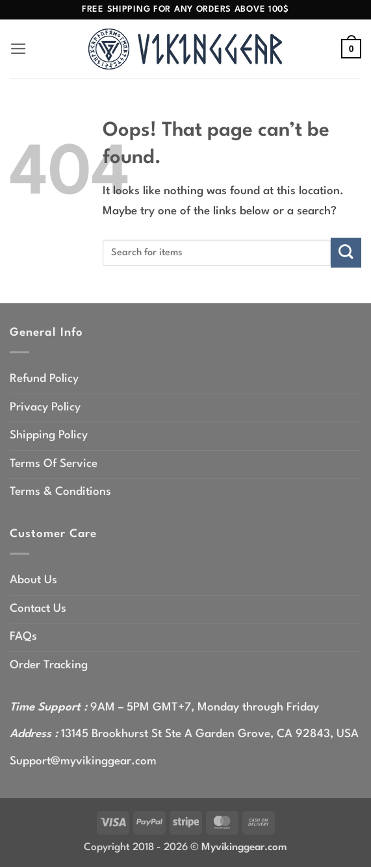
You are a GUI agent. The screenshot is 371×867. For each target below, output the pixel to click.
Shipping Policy (49, 435)
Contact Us (38, 608)
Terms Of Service (53, 464)
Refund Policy (44, 378)
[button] (19, 49)
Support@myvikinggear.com (83, 761)
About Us (33, 580)
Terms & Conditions (60, 491)
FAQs (23, 636)
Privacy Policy (45, 407)
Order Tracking (49, 665)
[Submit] (346, 253)
